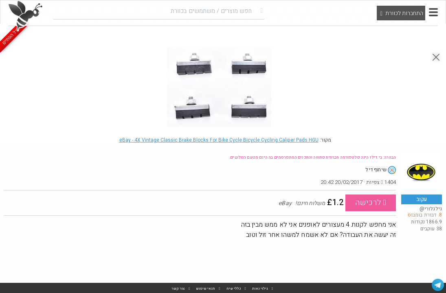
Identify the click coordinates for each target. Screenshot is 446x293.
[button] (433, 12)
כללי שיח (233, 288)
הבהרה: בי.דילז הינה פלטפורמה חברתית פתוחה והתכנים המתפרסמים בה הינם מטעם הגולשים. (312, 157)
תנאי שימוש (205, 288)
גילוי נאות (260, 288)
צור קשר (178, 288)
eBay (219, 140)
